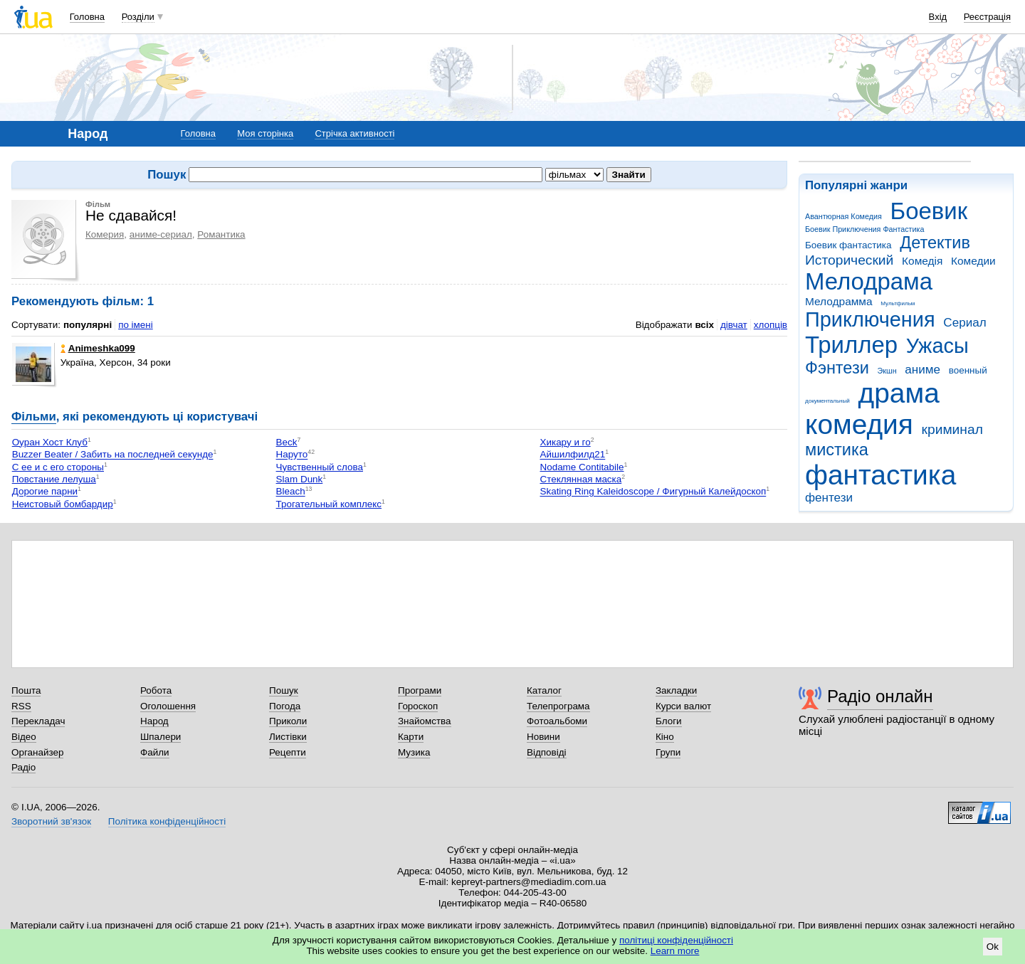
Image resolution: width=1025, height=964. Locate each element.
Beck (287, 442)
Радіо (23, 767)
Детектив (935, 242)
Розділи (138, 16)
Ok (993, 946)
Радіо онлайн (880, 696)
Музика (414, 752)
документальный (827, 401)
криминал (952, 429)
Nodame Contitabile (582, 467)
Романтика (221, 234)
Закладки (676, 690)
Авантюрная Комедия (843, 216)
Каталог (544, 690)
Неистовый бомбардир (62, 504)
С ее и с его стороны (58, 467)
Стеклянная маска (580, 479)
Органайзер (37, 752)
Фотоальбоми (557, 721)
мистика (836, 449)
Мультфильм (898, 303)
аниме (922, 369)
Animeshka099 (98, 348)
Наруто (292, 455)
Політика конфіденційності (167, 821)
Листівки (288, 736)
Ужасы (937, 345)
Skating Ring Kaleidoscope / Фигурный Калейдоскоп (653, 492)
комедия (859, 424)
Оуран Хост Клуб (50, 442)
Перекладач (38, 721)
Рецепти (287, 752)
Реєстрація (987, 16)
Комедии (973, 261)
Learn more (675, 951)
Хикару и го (565, 442)
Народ (154, 721)
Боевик (929, 211)
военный (968, 370)
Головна (87, 16)
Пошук (283, 690)
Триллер (851, 345)
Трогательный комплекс (329, 504)
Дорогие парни (45, 492)
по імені (135, 324)
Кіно (665, 736)
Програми (419, 690)
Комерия (104, 234)
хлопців (770, 324)
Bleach (290, 492)
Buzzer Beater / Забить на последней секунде (113, 455)
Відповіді (547, 752)
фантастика (880, 475)
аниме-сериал (161, 234)
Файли (154, 752)
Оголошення (168, 706)
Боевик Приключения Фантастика (864, 229)
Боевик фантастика (848, 245)
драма (899, 393)
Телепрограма (558, 706)
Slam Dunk (299, 479)
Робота (156, 690)
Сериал (964, 322)
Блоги (669, 721)
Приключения (870, 319)
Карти (411, 736)
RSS (21, 706)
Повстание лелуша (54, 479)
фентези (829, 497)
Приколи (288, 721)
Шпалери (160, 736)
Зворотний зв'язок (51, 821)
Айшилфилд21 (572, 455)
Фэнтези (837, 368)
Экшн (887, 370)
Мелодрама (868, 281)
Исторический (849, 260)
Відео (23, 736)
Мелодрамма (839, 301)
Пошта (26, 690)
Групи (668, 752)
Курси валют (683, 706)
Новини (543, 736)
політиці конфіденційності (676, 940)
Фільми (33, 416)
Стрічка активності (354, 133)
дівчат (733, 324)
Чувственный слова (319, 467)
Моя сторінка (265, 133)
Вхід (938, 16)
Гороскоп (418, 706)
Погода (284, 706)
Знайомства (424, 721)
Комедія (922, 261)
